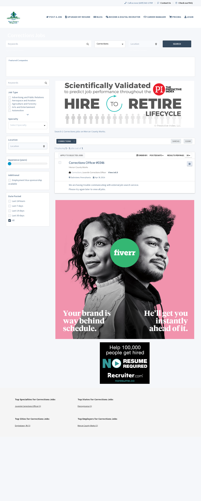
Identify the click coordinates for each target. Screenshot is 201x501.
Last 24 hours (18, 201)
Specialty (13, 118)
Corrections (76, 172)
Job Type (13, 92)
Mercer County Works (78, 167)
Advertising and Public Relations (28, 97)
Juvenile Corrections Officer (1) (28, 406)
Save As (175, 141)
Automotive (18, 110)
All (13, 220)
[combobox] (110, 44)
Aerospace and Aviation (24, 100)
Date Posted (14, 196)
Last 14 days (18, 210)
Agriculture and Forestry (24, 103)
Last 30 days (18, 215)
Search (177, 43)
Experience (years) (17, 159)
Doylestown (75, 177)
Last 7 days (17, 205)
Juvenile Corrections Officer (94, 172)
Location (13, 139)
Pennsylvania (85, 177)
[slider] (9, 163)
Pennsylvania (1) (85, 406)
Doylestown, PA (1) (22, 425)
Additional (13, 175)
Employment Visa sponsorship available (25, 182)
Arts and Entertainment (23, 107)
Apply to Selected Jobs (71, 155)
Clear (188, 141)
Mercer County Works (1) (88, 425)
